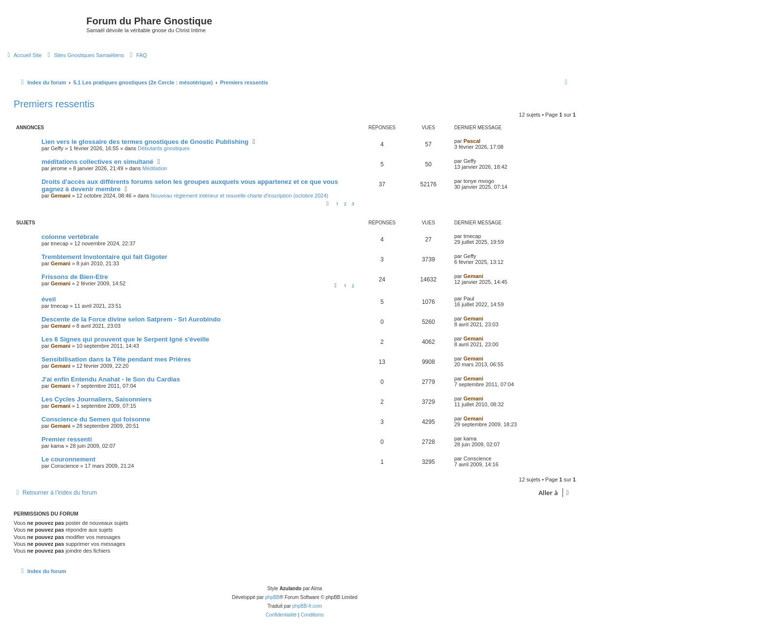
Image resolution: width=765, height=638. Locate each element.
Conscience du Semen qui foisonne (95, 419)
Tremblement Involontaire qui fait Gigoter (104, 256)
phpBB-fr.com (307, 606)
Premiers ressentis (54, 104)
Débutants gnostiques (163, 148)
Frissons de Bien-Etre (74, 276)
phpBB (272, 597)
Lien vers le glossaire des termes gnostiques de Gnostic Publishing (144, 141)
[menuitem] (23, 55)
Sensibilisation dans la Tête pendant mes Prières (116, 359)
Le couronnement (68, 459)
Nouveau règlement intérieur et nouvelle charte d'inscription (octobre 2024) (239, 196)
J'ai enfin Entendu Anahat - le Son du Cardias (110, 379)
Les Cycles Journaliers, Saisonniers (96, 399)
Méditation (154, 168)
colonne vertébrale (70, 236)
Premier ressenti (66, 439)
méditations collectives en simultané (97, 161)
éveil (48, 299)
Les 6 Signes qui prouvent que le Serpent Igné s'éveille (125, 339)
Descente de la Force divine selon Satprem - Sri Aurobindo (131, 319)
